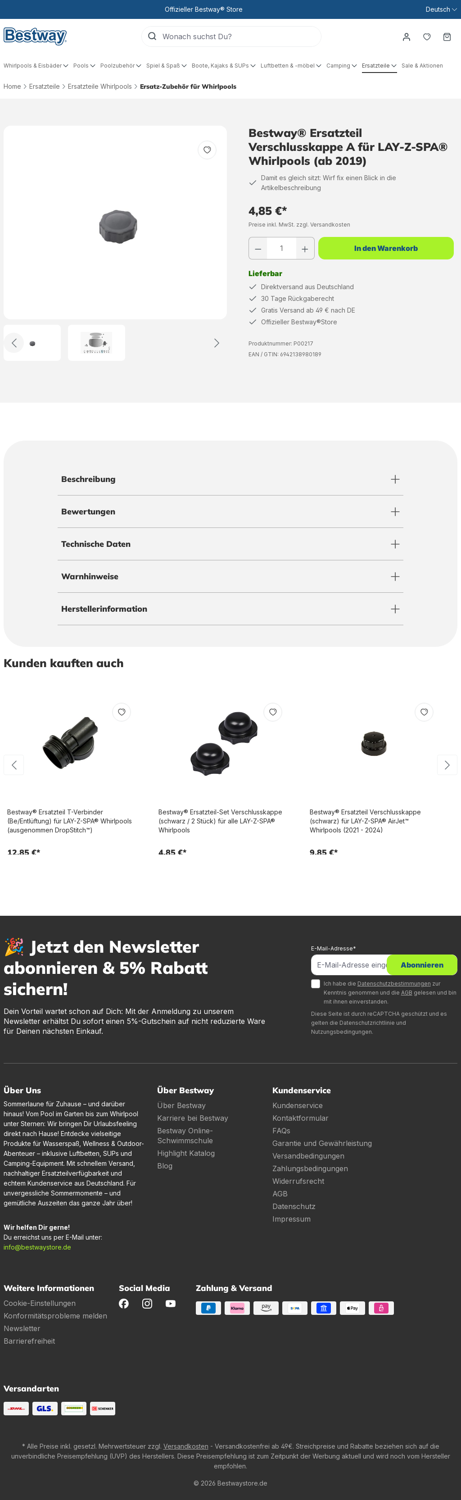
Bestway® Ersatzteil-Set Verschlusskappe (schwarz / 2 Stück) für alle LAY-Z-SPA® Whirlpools (220, 821)
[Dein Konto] (405, 36)
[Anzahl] (282, 248)
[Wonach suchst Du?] (241, 36)
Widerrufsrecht (298, 1181)
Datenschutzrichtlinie (367, 1022)
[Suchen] (151, 36)
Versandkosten (185, 1446)
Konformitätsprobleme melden (55, 1315)
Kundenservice (297, 1105)
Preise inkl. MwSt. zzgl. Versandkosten (299, 224)
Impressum (291, 1218)
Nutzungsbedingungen (341, 1031)
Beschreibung (88, 479)
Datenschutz (294, 1206)
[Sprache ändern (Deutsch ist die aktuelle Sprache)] (441, 9)
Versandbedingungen (308, 1155)
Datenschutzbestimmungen (394, 983)
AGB (406, 992)
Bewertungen (88, 511)
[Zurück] (14, 343)
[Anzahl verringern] (258, 248)
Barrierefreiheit (29, 1340)
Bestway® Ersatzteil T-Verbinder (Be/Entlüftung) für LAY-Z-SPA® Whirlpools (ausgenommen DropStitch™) (69, 821)
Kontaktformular (300, 1118)
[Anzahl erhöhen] (305, 248)
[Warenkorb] (447, 36)
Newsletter (22, 1328)
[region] (115, 243)
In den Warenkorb (386, 248)
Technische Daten (96, 544)
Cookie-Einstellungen (40, 1303)
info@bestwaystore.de (37, 1247)
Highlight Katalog (186, 1153)
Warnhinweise (89, 576)
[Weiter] (217, 343)
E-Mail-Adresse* (333, 948)
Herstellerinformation (104, 609)
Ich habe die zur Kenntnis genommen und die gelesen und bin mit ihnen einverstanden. (390, 992)
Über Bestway (181, 1105)
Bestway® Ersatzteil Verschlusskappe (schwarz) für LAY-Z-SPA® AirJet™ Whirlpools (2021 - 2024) (365, 821)
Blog (164, 1165)
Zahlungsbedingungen (310, 1168)
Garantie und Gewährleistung (322, 1143)
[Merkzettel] (426, 36)
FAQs (281, 1130)
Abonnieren (422, 964)
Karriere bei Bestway (192, 1118)
